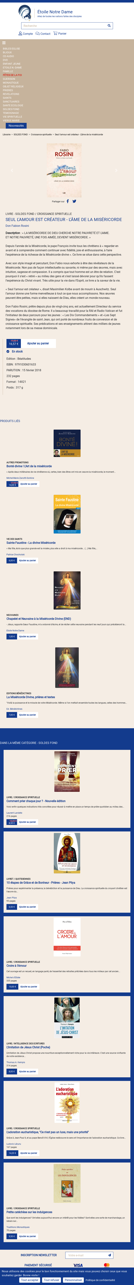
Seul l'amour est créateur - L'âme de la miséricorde (79, 134)
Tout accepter (29, 1280)
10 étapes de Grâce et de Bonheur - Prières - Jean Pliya (40, 882)
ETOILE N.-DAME (12, 67)
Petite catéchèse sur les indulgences (29, 1212)
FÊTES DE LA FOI (12, 75)
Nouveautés (16, 125)
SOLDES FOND (11, 109)
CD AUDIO (8, 56)
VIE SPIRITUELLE (12, 116)
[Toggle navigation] (5, 42)
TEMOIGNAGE (11, 112)
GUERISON (9, 78)
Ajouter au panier (38, 343)
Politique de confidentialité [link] (100, 1280)
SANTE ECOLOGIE (13, 105)
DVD (5, 60)
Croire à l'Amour (16, 965)
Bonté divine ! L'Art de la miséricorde (29, 466)
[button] (12, 170)
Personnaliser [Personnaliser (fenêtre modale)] (73, 1280)
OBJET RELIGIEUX (13, 86)
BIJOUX (7, 52)
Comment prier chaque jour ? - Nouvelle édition (35, 801)
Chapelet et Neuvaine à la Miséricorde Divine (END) (38, 619)
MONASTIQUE (11, 82)
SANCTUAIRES (11, 101)
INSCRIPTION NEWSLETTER (39, 1255)
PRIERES (8, 90)
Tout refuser (51, 1280)
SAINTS (7, 97)
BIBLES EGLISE (11, 48)
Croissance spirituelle (41, 134)
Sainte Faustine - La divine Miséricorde (30, 543)
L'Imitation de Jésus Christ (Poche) (28, 1047)
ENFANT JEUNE (12, 63)
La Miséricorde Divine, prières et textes (30, 697)
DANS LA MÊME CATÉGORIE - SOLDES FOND (29, 743)
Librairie (6, 134)
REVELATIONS (11, 94)
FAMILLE (8, 71)
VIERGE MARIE (11, 120)
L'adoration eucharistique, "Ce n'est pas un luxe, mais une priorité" (47, 1132)
